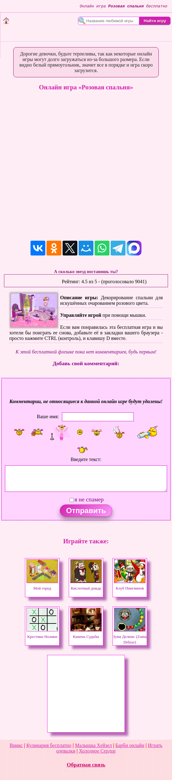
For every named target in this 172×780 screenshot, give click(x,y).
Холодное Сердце (97, 750)
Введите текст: (86, 459)
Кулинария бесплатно (48, 745)
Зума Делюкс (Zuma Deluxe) (130, 636)
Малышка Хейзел (93, 745)
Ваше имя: (48, 416)
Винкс (16, 745)
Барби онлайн (129, 745)
